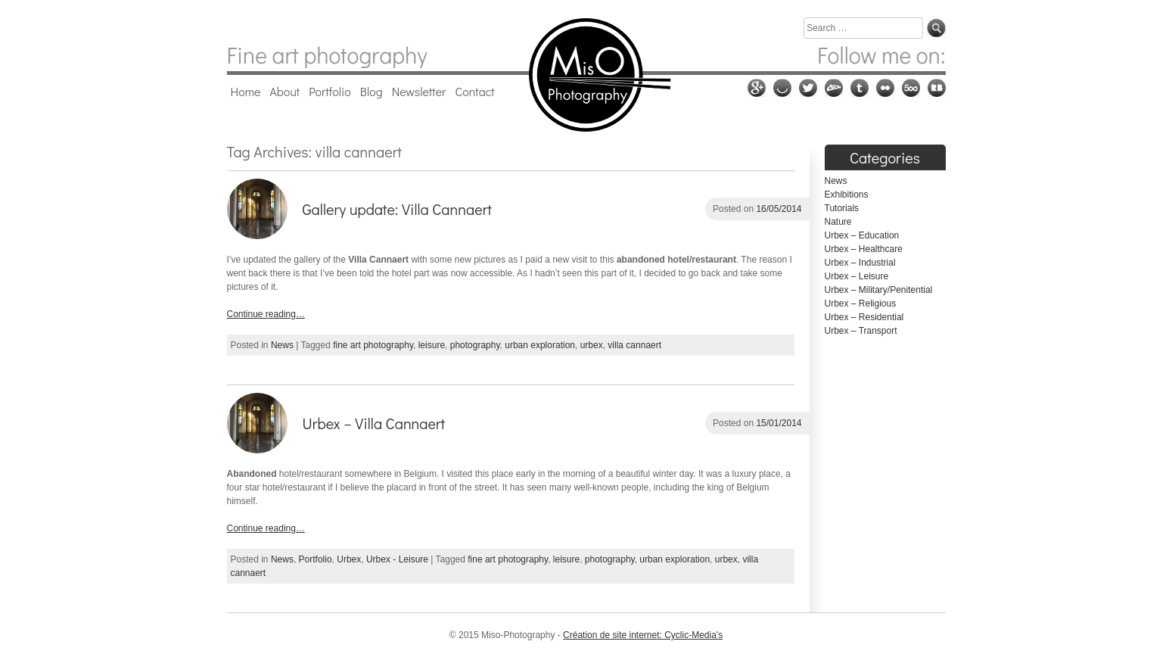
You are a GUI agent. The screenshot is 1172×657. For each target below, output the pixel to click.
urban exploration (540, 345)
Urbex (349, 559)
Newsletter (419, 91)
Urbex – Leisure (857, 276)
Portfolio (330, 91)
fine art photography (373, 345)
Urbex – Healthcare (864, 249)
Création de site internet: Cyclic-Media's (643, 635)
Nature (838, 221)
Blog (371, 91)
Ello (782, 88)
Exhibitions (847, 194)
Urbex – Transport (861, 330)
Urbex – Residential (864, 317)
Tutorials (842, 208)
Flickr (885, 88)
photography (475, 345)
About (284, 91)
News (282, 345)
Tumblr (859, 88)
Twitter (808, 88)
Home (246, 91)
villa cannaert (634, 345)
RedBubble (937, 88)
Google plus (757, 88)
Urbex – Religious (861, 303)
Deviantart (834, 88)
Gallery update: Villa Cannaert (398, 209)
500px (911, 88)
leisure (431, 345)
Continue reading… (266, 314)
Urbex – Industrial (860, 262)
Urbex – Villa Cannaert (374, 423)
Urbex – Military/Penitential (879, 290)
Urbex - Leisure (397, 559)
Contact (475, 91)
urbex (591, 345)
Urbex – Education (862, 235)
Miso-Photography (586, 74)
